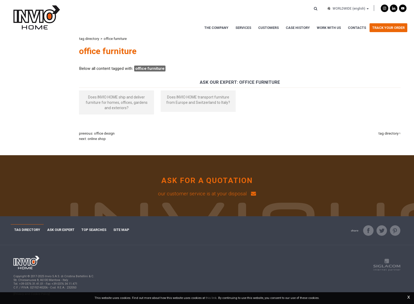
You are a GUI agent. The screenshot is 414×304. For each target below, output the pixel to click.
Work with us (329, 28)
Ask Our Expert (60, 230)
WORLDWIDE (348, 8)
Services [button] (243, 28)
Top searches (93, 230)
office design (104, 133)
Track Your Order (388, 28)
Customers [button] (268, 28)
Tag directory (89, 39)
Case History (298, 28)
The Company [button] (216, 28)
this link (211, 298)
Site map (121, 230)
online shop (97, 139)
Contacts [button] (357, 28)
